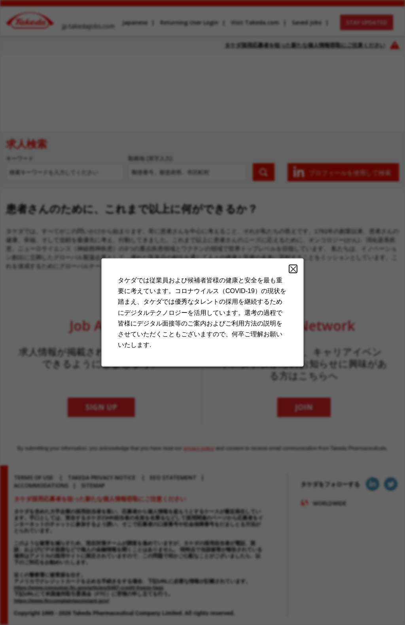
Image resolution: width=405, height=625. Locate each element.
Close (293, 269)
